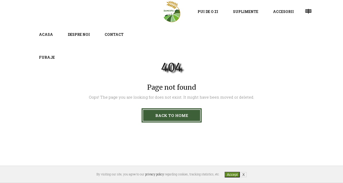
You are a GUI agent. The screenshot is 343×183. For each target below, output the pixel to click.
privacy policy (154, 174)
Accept (232, 175)
